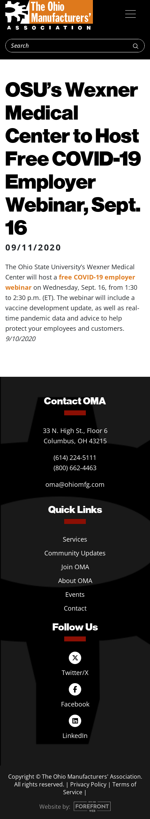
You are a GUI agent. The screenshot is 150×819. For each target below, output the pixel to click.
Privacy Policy (88, 784)
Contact (75, 608)
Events (75, 594)
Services (75, 539)
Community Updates (75, 553)
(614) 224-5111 (75, 457)
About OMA (75, 580)
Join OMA (75, 567)
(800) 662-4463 (75, 467)
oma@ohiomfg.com (75, 484)
